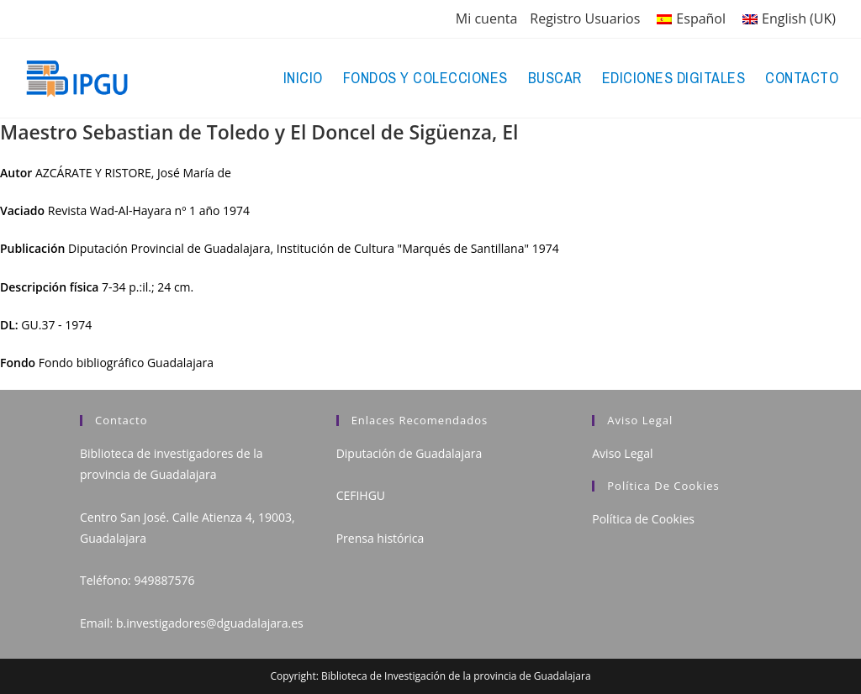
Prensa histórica (380, 538)
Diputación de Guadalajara (409, 453)
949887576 (164, 580)
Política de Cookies (643, 519)
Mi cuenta (486, 18)
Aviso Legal (622, 453)
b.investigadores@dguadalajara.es (210, 623)
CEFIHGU (360, 495)
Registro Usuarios (585, 18)
